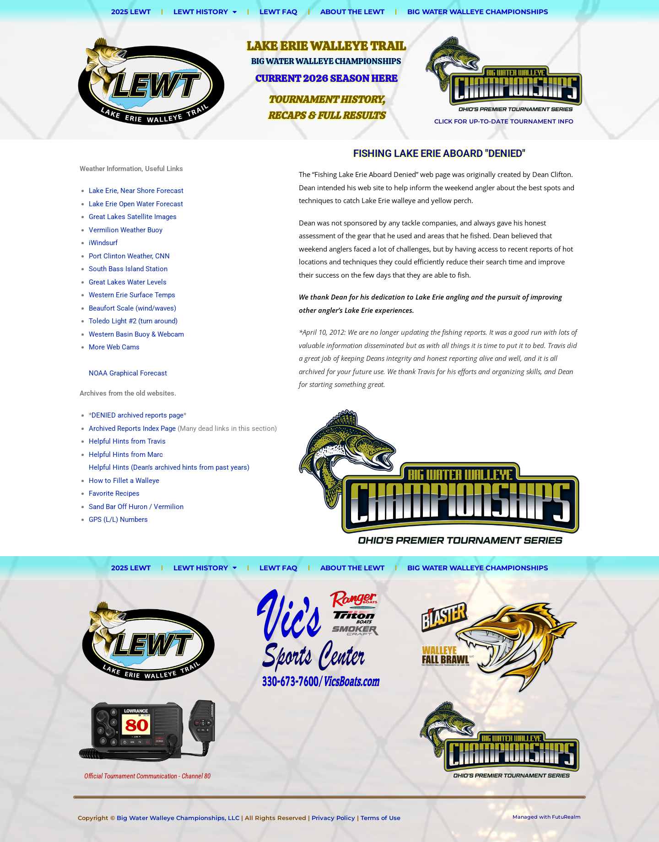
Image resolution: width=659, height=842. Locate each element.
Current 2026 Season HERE (326, 78)
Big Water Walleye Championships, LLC (178, 817)
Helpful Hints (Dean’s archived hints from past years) (169, 467)
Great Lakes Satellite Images (133, 217)
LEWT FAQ (278, 11)
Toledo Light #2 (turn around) (133, 321)
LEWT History (205, 12)
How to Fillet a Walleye (124, 481)
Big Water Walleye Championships (477, 11)
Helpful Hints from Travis (127, 441)
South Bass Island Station (128, 269)
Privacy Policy (333, 817)
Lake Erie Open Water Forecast (136, 204)
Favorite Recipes (114, 493)
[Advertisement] (318, 742)
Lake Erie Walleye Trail (326, 46)
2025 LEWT (131, 11)
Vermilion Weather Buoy (125, 230)
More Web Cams (114, 347)
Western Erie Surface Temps (132, 295)
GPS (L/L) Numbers (118, 519)
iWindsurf (103, 243)
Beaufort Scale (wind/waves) (132, 308)
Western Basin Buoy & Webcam (136, 334)
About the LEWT (352, 11)
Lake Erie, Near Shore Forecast (136, 191)
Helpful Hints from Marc (126, 454)
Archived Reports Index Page (132, 428)
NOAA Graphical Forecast (128, 373)
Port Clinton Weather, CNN (129, 256)
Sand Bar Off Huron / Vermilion (136, 507)
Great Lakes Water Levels (128, 282)
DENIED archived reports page (138, 415)
